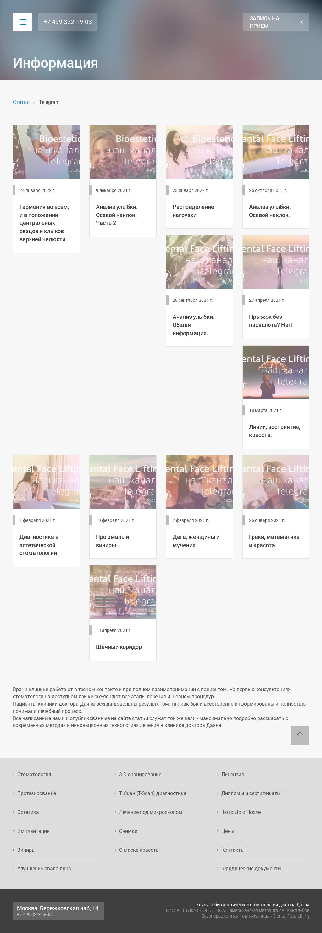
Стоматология (34, 774)
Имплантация (33, 831)
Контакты (233, 850)
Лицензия (232, 774)
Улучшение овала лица (44, 869)
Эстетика (28, 812)
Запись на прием (264, 22)
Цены (227, 831)
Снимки (128, 831)
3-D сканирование (140, 774)
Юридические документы (251, 869)
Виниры (26, 850)
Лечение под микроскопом (150, 812)
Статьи (21, 102)
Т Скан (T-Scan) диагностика (152, 793)
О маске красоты (139, 850)
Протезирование (36, 793)
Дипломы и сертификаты (251, 793)
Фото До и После (241, 812)
